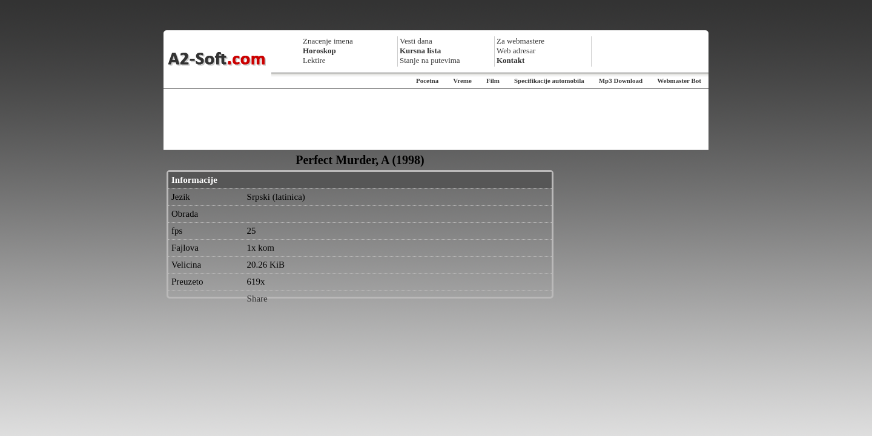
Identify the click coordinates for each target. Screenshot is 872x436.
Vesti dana (416, 40)
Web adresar (516, 50)
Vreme (462, 80)
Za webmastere (520, 40)
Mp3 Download (620, 80)
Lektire (314, 60)
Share (257, 298)
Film (493, 80)
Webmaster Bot (679, 80)
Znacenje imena (328, 40)
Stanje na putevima (430, 60)
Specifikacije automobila (549, 80)
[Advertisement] (436, 119)
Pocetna (427, 80)
